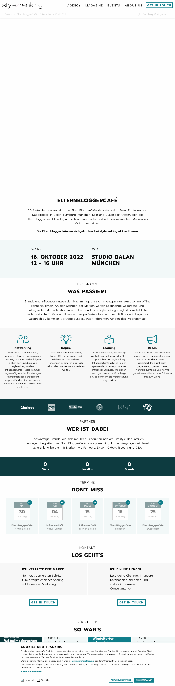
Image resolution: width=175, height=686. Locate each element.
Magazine (94, 5)
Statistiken (46, 680)
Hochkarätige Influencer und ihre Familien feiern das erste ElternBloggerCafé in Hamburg (154, 481)
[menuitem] (74, 5)
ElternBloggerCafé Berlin (56, 569)
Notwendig (30, 680)
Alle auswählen (144, 680)
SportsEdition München (87, 575)
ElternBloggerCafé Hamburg (116, 569)
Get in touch (159, 5)
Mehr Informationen (32, 671)
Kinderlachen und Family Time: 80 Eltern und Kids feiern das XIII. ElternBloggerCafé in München (65, 481)
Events (113, 5)
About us (133, 5)
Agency (74, 5)
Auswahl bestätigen (121, 680)
